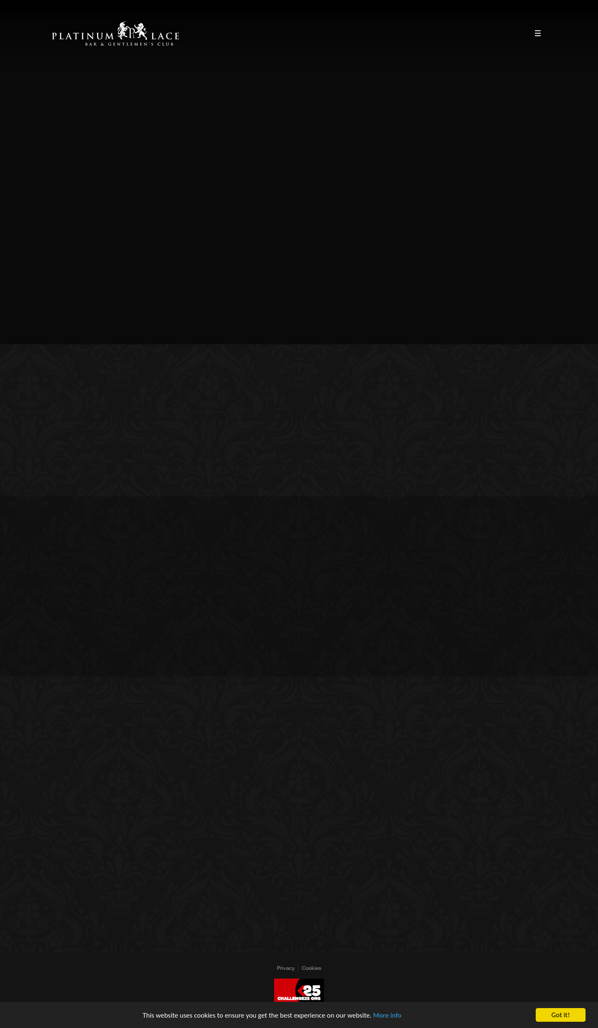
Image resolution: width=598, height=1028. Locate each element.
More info (387, 1015)
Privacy (286, 967)
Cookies (311, 967)
